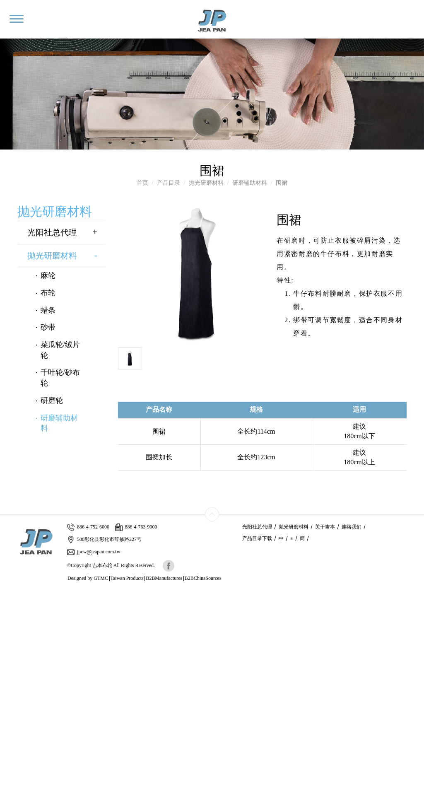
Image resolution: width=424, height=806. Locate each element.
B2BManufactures (164, 578)
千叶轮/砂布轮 (60, 377)
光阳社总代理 (66, 232)
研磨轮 (52, 400)
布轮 (48, 293)
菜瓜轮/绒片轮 (60, 350)
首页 (142, 183)
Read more (15, 669)
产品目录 (168, 183)
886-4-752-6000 (88, 527)
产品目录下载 (257, 538)
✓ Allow (10, 611)
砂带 (48, 327)
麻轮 (48, 275)
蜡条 (48, 310)
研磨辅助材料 (249, 183)
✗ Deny (9, 619)
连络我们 (351, 527)
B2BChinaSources (203, 578)
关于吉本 (325, 527)
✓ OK (193, 802)
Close (6, 594)
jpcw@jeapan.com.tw (93, 551)
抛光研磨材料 (206, 183)
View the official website (61, 669)
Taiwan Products (127, 578)
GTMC (101, 578)
